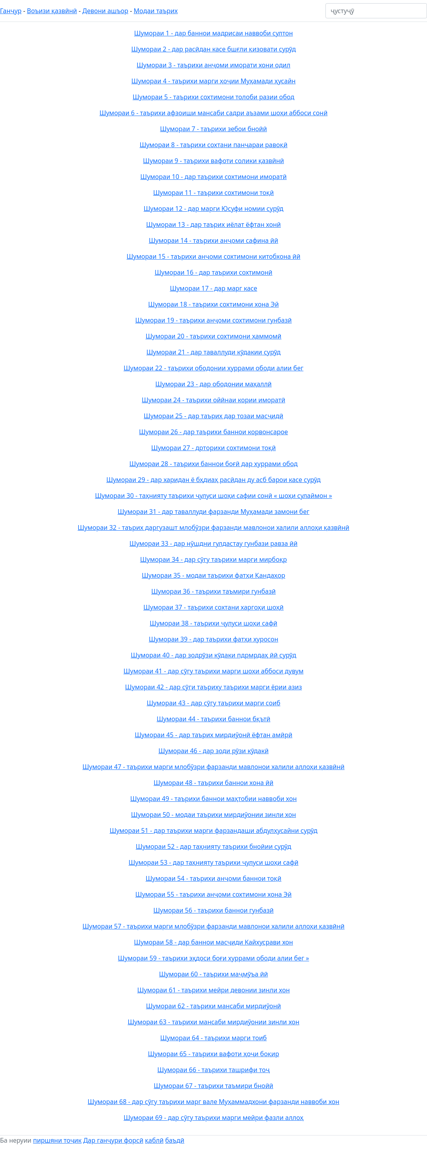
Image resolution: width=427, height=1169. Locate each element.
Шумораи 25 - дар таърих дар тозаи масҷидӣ (213, 415)
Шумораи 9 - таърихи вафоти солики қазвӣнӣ (213, 160)
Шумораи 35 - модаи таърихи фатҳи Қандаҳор (213, 575)
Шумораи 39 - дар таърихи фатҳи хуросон (213, 639)
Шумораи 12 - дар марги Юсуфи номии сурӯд (214, 208)
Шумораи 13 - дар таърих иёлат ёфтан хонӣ (213, 224)
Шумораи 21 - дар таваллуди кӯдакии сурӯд (214, 352)
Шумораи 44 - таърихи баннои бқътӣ (213, 718)
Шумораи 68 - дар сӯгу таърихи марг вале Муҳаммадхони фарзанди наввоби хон (213, 1101)
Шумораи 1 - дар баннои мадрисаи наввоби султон (213, 33)
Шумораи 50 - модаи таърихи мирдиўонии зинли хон (213, 814)
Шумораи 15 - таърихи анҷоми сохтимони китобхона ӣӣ (213, 256)
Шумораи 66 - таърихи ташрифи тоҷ (213, 1069)
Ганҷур (11, 10)
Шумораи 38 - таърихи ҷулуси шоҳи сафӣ (213, 623)
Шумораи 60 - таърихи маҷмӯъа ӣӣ (213, 974)
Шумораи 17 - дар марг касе (213, 288)
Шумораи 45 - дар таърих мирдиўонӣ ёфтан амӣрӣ (213, 734)
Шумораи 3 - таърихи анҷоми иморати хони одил (213, 65)
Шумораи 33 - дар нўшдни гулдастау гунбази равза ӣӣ (213, 543)
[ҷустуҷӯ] (376, 10)
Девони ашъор (105, 10)
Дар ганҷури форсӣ (113, 1140)
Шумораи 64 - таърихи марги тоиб (213, 1037)
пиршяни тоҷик (57, 1140)
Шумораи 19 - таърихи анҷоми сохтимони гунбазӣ (213, 320)
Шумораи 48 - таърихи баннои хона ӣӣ (214, 782)
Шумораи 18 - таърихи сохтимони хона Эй (213, 304)
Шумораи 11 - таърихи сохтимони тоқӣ (213, 192)
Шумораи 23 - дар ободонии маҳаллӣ (213, 384)
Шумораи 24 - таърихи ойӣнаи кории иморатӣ (213, 400)
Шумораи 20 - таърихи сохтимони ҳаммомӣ (213, 336)
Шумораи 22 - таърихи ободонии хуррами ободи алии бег (213, 368)
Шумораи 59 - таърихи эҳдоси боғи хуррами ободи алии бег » (213, 958)
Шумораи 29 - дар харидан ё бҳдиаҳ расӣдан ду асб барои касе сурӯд (213, 479)
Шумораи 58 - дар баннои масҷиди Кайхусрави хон (213, 942)
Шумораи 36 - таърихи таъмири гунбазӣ (213, 591)
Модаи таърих (156, 10)
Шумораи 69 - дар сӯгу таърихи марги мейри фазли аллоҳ (213, 1117)
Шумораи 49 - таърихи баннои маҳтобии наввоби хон (213, 798)
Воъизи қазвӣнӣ (52, 10)
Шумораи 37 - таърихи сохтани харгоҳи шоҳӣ (213, 607)
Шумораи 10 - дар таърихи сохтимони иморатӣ (213, 176)
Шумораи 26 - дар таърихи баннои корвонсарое (213, 431)
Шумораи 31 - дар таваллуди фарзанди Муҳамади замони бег (213, 511)
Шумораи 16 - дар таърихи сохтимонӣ (213, 272)
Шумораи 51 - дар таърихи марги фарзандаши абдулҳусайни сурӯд (213, 830)
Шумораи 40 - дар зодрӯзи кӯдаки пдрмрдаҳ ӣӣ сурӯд (213, 655)
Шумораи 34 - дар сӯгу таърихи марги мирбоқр (213, 559)
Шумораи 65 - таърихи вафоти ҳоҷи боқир (213, 1053)
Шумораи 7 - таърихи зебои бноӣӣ (213, 128)
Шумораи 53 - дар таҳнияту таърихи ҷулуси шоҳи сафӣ (213, 862)
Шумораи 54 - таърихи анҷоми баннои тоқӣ (214, 878)
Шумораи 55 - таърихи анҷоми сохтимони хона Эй (213, 894)
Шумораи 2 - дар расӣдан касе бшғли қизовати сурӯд (213, 49)
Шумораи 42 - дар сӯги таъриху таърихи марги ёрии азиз (213, 687)
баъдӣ (174, 1140)
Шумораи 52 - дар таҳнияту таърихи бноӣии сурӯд (213, 846)
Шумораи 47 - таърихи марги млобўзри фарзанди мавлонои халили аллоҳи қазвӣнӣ (213, 766)
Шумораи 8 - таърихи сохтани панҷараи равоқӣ (213, 144)
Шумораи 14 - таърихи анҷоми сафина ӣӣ (213, 240)
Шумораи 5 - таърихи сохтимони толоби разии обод (213, 96)
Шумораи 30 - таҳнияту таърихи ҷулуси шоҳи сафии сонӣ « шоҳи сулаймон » (213, 495)
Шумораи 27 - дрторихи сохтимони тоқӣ (213, 447)
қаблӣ (154, 1140)
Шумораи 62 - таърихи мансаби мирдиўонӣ (213, 1006)
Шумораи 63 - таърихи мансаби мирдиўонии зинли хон (213, 1021)
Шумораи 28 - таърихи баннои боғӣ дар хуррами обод (213, 463)
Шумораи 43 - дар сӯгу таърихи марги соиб (213, 703)
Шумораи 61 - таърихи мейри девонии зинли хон (213, 990)
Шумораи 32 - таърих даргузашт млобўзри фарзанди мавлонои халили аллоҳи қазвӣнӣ (213, 527)
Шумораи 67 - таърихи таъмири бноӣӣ (213, 1085)
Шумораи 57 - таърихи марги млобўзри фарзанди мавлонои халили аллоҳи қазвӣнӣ (213, 926)
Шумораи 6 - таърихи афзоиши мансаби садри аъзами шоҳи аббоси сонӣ (214, 112)
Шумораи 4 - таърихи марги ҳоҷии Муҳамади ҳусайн (213, 81)
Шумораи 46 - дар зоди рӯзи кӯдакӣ (214, 750)
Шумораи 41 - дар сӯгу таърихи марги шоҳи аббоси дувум (213, 671)
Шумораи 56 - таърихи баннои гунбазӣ (213, 910)
